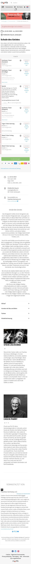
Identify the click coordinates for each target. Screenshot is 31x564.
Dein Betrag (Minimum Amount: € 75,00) (9, 100)
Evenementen (12, 21)
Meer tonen (4, 82)
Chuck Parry (10, 419)
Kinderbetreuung (6, 318)
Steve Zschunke (12, 344)
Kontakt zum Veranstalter (23, 493)
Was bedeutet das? (26, 63)
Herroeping (15, 556)
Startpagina (4, 21)
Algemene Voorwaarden (18, 554)
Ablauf (3, 303)
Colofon (8, 554)
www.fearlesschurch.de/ (7, 529)
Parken (3, 313)
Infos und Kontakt (13, 201)
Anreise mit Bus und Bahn (9, 308)
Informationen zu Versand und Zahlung (11, 168)
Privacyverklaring (6, 556)
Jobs (20, 556)
